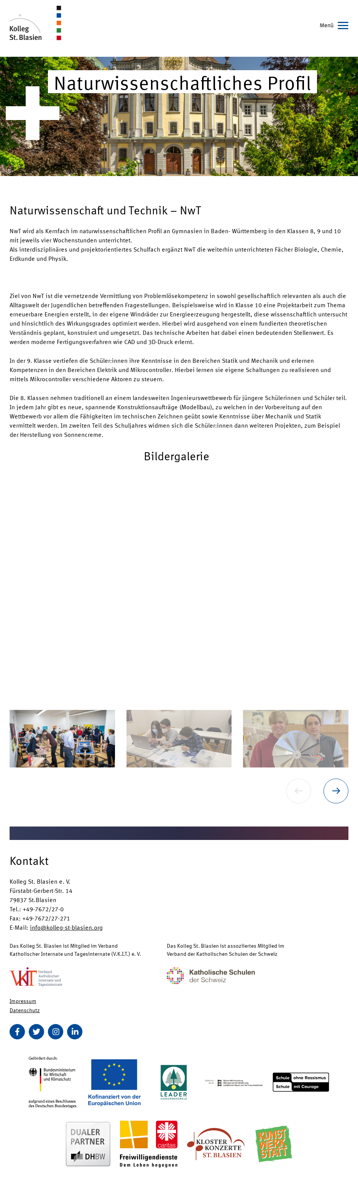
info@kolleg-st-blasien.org (66, 927)
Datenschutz (25, 1010)
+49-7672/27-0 (43, 908)
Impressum (23, 1000)
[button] (179, 585)
